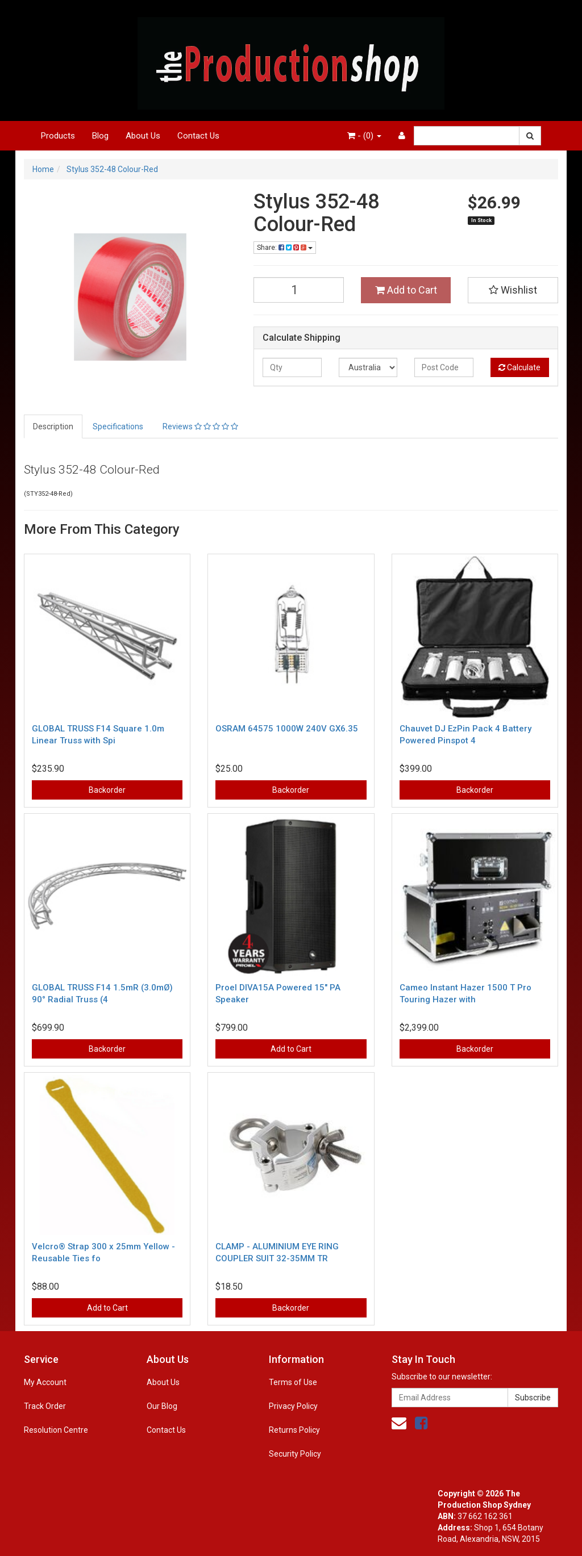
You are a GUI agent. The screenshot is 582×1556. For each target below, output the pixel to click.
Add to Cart (406, 290)
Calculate (519, 367)
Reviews (200, 426)
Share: (285, 248)
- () (364, 136)
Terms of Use (293, 1382)
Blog (100, 136)
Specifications (118, 426)
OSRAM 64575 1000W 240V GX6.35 (286, 728)
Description (53, 426)
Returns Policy (294, 1429)
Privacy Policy (293, 1406)
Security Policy (295, 1453)
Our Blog (162, 1406)
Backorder (107, 789)
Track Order (45, 1406)
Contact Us (198, 136)
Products (58, 136)
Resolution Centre (56, 1429)
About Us (143, 136)
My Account (45, 1382)
